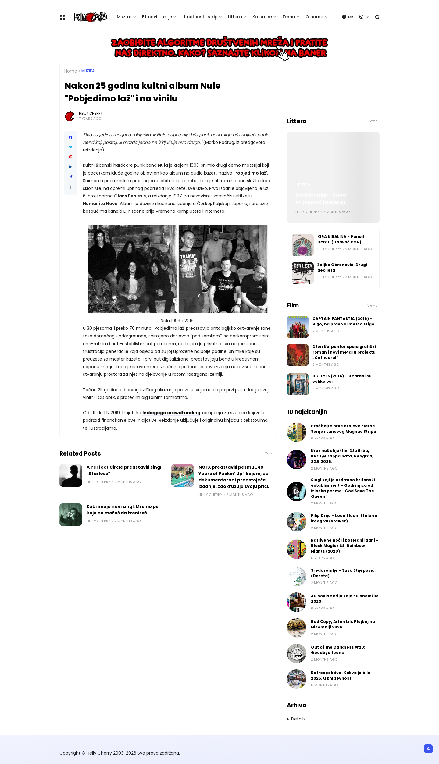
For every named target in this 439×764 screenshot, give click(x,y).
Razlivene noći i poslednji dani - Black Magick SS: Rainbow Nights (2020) (344, 546)
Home (70, 71)
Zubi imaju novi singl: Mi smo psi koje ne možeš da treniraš (123, 509)
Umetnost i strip (200, 17)
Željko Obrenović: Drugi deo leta (342, 267)
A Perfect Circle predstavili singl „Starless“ (124, 470)
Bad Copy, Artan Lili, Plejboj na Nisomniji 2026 (343, 624)
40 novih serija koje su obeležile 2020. (345, 598)
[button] (70, 187)
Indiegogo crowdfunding (171, 413)
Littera (235, 17)
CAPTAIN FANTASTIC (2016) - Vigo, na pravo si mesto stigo (343, 321)
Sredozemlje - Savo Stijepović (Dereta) (320, 198)
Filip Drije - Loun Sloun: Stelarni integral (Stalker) (344, 518)
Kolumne (262, 17)
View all (271, 453)
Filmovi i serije (157, 17)
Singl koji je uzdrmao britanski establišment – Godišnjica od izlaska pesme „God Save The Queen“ (343, 488)
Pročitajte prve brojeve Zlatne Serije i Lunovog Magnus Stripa (343, 428)
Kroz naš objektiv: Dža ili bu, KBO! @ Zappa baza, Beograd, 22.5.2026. (342, 456)
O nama (314, 17)
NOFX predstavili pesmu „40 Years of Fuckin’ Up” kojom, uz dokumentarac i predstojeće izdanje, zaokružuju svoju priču (234, 476)
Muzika (124, 17)
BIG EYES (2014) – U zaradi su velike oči (342, 378)
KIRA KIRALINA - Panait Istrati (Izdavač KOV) (341, 239)
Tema (288, 17)
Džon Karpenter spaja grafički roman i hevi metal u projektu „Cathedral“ (344, 352)
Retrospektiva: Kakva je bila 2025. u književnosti (340, 675)
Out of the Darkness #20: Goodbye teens (338, 650)
